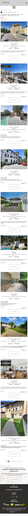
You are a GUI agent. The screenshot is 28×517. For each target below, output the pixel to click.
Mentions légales (18, 509)
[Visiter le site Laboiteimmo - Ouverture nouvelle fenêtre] (14, 512)
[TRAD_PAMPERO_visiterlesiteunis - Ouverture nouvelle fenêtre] (6, 504)
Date (5, 19)
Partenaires (8, 510)
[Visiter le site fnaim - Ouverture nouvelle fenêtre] (12, 504)
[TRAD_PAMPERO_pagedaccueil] (6, 3)
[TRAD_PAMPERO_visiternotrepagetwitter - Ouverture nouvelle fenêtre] (17, 497)
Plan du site (12, 509)
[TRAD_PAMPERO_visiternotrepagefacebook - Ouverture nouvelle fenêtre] (11, 497)
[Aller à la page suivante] (22, 461)
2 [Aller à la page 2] (10, 461)
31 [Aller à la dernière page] (19, 461)
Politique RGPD (15, 510)
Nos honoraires (6, 509)
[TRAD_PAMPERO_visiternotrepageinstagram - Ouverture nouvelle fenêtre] (14, 497)
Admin (24, 509)
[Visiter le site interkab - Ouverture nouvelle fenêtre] (20, 504)
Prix (2, 19)
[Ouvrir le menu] (26, 3)
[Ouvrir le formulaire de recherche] (14, 7)
